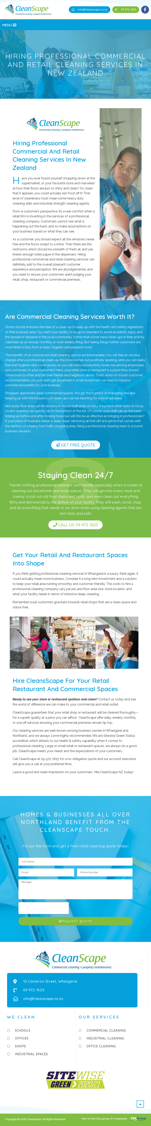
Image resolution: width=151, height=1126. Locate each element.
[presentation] (43, 908)
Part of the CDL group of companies (105, 1118)
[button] (89, 9)
